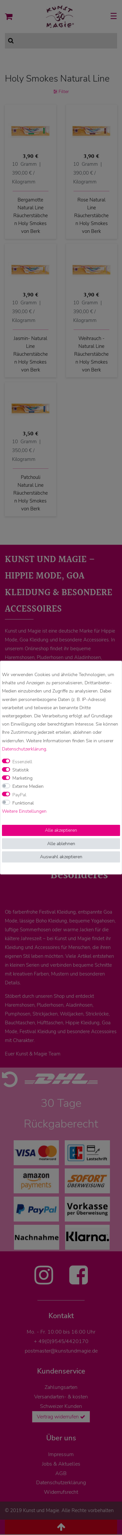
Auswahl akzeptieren (61, 857)
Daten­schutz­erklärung (24, 749)
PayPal (19, 794)
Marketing (22, 778)
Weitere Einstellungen (24, 811)
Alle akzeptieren (61, 830)
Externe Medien (28, 786)
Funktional (23, 803)
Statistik (20, 770)
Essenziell (22, 762)
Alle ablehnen (61, 843)
